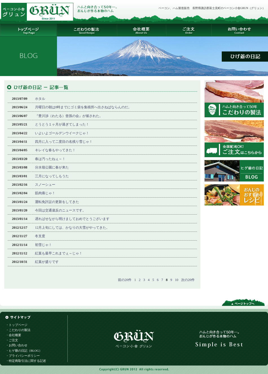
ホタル (40, 99)
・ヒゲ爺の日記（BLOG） (24, 350)
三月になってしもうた (52, 176)
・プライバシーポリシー (23, 355)
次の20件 (188, 280)
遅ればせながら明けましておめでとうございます (72, 219)
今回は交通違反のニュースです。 (60, 210)
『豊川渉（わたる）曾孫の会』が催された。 (69, 116)
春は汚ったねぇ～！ (50, 159)
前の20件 (124, 280)
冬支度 (40, 236)
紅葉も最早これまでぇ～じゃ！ (58, 253)
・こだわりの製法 (18, 330)
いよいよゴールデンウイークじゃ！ (62, 133)
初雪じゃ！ (43, 245)
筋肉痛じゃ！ (45, 193)
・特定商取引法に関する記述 (26, 360)
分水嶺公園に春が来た (52, 167)
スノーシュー (45, 185)
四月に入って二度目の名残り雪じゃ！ (64, 142)
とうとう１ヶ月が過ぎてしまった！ (62, 124)
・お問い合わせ (16, 345)
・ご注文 (12, 340)
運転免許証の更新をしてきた (57, 202)
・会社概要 (13, 335)
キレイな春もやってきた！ (55, 150)
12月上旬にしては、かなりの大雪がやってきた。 (72, 228)
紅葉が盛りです (47, 262)
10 (176, 280)
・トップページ (16, 325)
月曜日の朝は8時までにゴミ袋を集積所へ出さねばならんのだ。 (83, 107)
